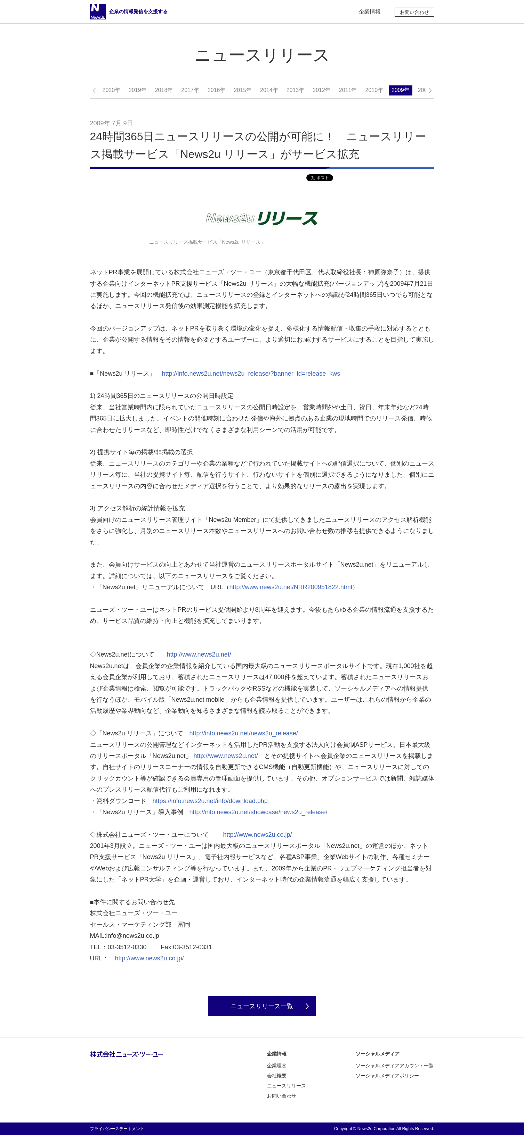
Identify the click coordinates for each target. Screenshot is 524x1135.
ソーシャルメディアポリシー (387, 1075)
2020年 (112, 90)
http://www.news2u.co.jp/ (257, 834)
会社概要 (277, 1075)
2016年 (217, 90)
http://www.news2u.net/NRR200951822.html (290, 587)
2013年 (296, 90)
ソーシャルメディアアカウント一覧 (395, 1065)
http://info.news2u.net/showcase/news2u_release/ (259, 812)
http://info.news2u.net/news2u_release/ (244, 733)
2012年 (322, 90)
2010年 (374, 90)
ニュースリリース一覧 (262, 1006)
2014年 (269, 90)
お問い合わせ (414, 12)
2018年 (164, 90)
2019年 (138, 90)
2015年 (243, 90)
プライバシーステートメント (117, 1128)
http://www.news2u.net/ (199, 654)
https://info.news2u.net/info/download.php (210, 801)
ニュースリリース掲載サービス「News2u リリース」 (207, 242)
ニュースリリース (286, 1085)
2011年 (348, 90)
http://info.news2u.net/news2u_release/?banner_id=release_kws (251, 373)
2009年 (401, 90)
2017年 (190, 90)
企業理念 (277, 1065)
